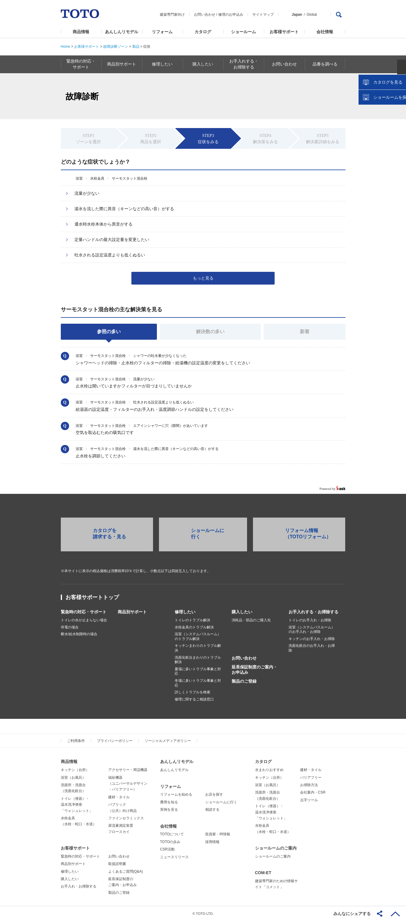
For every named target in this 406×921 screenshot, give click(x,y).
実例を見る (169, 809)
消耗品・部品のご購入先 (251, 620)
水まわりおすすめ (269, 770)
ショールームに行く (221, 802)
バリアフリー (310, 777)
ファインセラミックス (126, 818)
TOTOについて (172, 834)
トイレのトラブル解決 (192, 620)
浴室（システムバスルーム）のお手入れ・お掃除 (312, 629)
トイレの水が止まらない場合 (84, 620)
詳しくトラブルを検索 (192, 692)
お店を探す (214, 794)
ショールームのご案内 (276, 848)
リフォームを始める (176, 794)
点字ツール (309, 800)
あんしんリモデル (121, 31)
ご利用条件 (76, 741)
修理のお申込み (230, 14)
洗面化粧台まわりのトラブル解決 (198, 659)
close (398, 96)
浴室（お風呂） (73, 777)
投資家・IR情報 (217, 834)
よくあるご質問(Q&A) (125, 871)
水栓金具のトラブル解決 (194, 627)
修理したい (185, 611)
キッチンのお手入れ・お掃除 (312, 639)
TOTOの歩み (170, 842)
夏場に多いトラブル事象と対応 (198, 671)
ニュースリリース (174, 857)
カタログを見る (382, 111)
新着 (304, 331)
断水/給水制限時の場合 (79, 634)
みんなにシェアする (352, 913)
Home (65, 46)
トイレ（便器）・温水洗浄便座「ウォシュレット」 (77, 805)
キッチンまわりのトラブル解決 (198, 648)
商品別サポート (132, 611)
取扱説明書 (117, 864)
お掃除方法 (309, 785)
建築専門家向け (172, 14)
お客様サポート (284, 31)
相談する (212, 809)
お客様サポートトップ (92, 597)
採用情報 (212, 842)
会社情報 (324, 31)
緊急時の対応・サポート (83, 611)
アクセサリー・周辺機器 (127, 770)
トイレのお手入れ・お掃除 (310, 620)
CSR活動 (167, 849)
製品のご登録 (244, 681)
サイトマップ (263, 14)
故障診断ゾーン (115, 46)
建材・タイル (119, 797)
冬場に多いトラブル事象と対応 (198, 683)
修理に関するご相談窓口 (194, 699)
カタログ (203, 31)
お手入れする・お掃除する (313, 611)
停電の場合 (70, 627)
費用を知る (169, 802)
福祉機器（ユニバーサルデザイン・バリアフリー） (127, 783)
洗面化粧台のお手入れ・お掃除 (312, 648)
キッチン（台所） (75, 770)
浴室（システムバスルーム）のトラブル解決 (198, 636)
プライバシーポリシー (115, 741)
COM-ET (263, 872)
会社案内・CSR (312, 792)
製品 (135, 46)
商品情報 (81, 31)
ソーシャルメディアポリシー (168, 741)
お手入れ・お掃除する (78, 886)
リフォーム (162, 31)
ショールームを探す (386, 126)
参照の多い (109, 331)
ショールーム (243, 31)
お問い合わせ (204, 14)
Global (312, 14)
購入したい (242, 611)
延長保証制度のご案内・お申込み (254, 670)
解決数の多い (210, 331)
